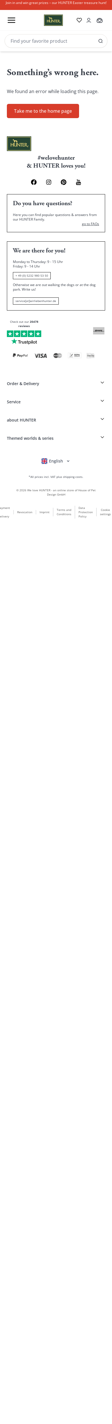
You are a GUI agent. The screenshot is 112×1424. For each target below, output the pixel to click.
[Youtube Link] (78, 182)
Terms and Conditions (64, 512)
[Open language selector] (56, 461)
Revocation (24, 512)
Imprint (45, 512)
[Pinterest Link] (63, 182)
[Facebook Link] (34, 182)
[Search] (56, 41)
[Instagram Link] (49, 182)
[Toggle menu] (11, 20)
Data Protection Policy (85, 512)
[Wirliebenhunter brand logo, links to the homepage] (46, 20)
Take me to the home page (43, 111)
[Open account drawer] (88, 20)
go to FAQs (90, 224)
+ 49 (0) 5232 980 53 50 (31, 276)
